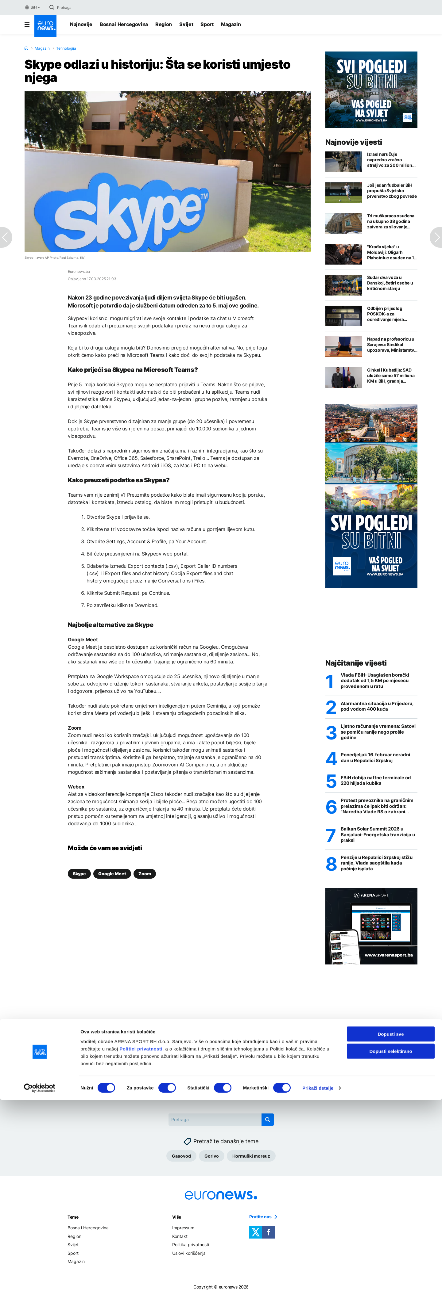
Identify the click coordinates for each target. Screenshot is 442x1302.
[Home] (26, 48)
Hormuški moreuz (251, 1160)
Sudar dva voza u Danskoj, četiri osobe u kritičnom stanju (390, 283)
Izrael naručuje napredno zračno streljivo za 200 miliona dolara (390, 159)
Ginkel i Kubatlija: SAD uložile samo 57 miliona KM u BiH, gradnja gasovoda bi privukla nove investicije (391, 375)
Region (163, 24)
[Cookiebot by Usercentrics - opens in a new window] (40, 1290)
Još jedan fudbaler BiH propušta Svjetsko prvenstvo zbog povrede (392, 190)
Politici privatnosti (140, 1250)
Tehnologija (66, 48)
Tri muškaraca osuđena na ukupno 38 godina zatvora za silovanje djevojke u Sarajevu (390, 221)
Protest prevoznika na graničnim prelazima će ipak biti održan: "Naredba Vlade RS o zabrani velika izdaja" (378, 809)
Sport (206, 24)
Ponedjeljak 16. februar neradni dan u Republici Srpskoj (378, 760)
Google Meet (112, 873)
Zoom (144, 873)
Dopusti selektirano (390, 1253)
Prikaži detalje (318, 1289)
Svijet (186, 24)
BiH (31, 7)
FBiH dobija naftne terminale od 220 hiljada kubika (378, 783)
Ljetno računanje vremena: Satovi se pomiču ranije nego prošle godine (375, 733)
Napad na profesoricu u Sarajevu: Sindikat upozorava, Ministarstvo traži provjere (392, 344)
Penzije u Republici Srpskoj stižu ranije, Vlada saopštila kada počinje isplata (373, 867)
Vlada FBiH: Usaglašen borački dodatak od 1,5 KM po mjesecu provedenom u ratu (377, 681)
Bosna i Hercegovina (124, 24)
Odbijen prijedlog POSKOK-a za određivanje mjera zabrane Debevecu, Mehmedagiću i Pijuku (389, 314)
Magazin (231, 24)
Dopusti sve (391, 1235)
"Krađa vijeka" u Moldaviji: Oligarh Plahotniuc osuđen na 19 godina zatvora (392, 252)
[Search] (83, 7)
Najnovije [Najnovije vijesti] (81, 24)
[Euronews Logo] (45, 26)
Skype (79, 873)
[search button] (52, 7)
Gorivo (211, 1160)
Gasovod (181, 1160)
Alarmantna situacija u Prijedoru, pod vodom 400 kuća (378, 707)
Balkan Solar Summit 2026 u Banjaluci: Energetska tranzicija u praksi (378, 838)
